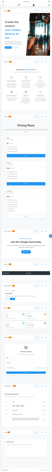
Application (7, 290)
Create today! (31, 354)
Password (8, 362)
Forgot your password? (41, 368)
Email (7, 357)
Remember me (11, 368)
